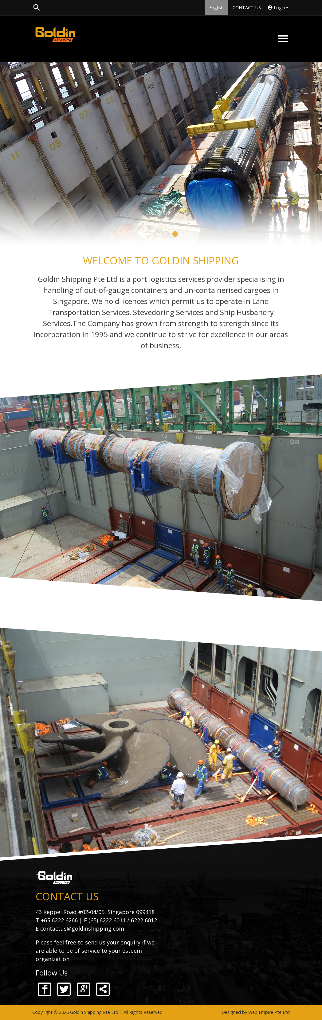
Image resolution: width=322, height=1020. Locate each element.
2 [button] (156, 234)
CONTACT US (247, 7)
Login (279, 7)
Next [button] (278, 486)
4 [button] (175, 234)
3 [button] (166, 234)
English (216, 7)
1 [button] (147, 234)
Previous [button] (44, 486)
